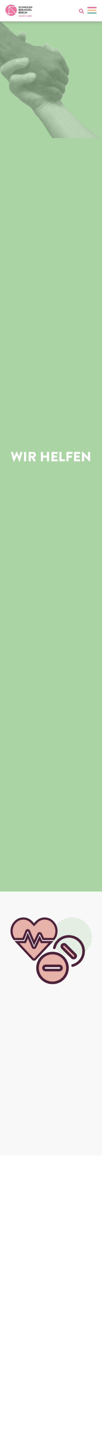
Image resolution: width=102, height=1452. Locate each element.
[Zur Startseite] (18, 11)
